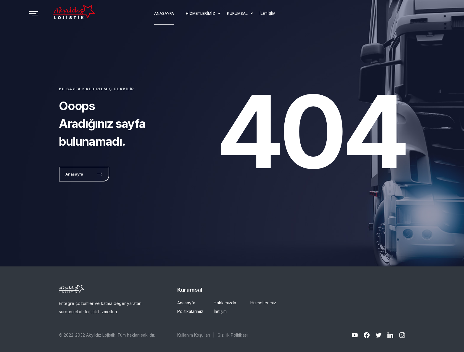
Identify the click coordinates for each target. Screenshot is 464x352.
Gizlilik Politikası (233, 334)
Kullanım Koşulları (193, 334)
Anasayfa (186, 302)
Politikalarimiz (190, 311)
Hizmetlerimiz (263, 302)
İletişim (220, 311)
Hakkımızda (225, 302)
